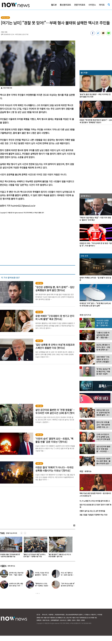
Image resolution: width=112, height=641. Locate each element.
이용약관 (50, 614)
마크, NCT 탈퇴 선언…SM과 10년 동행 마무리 (67, 575)
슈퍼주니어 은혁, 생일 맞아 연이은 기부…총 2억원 (16, 585)
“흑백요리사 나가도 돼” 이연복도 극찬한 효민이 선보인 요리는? (42, 585)
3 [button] (39, 593)
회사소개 (44, 614)
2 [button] (37, 593)
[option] (36, 547)
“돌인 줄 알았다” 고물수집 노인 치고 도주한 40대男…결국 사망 (61, 555)
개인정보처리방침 (59, 614)
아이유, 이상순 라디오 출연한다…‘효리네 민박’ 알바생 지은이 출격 (42, 575)
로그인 (38, 614)
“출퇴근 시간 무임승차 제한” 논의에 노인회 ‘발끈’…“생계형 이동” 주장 (36, 555)
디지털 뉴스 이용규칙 (90, 614)
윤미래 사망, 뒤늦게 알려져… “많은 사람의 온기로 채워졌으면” (16, 575)
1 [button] (36, 593)
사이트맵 (99, 614)
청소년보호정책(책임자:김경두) (74, 614)
